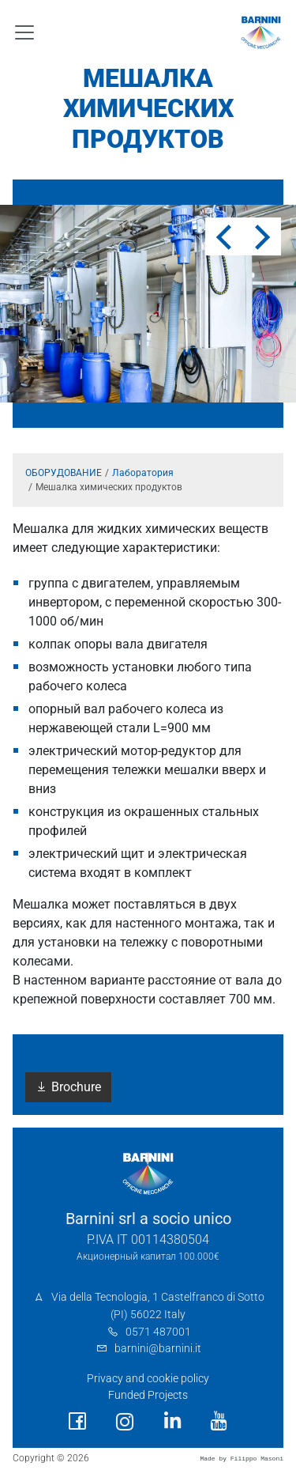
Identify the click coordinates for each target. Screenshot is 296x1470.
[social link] (77, 1421)
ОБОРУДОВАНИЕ (63, 472)
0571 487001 (158, 1332)
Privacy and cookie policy (148, 1378)
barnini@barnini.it (157, 1348)
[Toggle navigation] (24, 32)
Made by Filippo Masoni (241, 1458)
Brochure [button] (68, 1086)
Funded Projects (148, 1395)
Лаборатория (143, 472)
